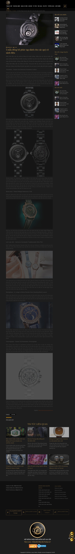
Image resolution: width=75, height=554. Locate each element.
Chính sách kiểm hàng (44, 503)
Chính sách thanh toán (44, 491)
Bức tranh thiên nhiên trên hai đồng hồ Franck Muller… (64, 60)
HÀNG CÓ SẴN (24, 6)
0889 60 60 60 (17, 486)
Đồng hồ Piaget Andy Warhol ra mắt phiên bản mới (64, 71)
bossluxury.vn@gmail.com (15, 490)
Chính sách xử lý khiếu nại (45, 493)
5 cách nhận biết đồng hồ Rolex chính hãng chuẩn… (64, 45)
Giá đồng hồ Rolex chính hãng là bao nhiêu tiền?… (64, 19)
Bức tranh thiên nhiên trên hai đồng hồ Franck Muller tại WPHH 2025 (15, 441)
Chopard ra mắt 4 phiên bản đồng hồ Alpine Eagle (64, 78)
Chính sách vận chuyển (44, 495)
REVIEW (30, 6)
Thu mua (40, 6)
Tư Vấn (35, 6)
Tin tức (45, 6)
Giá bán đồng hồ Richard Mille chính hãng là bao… (64, 26)
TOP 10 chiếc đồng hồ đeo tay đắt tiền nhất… (64, 39)
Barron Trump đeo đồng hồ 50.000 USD (64, 65)
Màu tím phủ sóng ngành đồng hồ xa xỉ (64, 83)
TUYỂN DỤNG (51, 6)
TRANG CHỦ (9, 6)
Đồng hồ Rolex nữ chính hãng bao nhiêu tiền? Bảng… (64, 32)
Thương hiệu (16, 6)
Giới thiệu (58, 6)
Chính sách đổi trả (43, 497)
